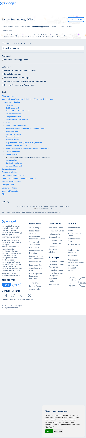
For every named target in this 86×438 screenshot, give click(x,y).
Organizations (54, 237)
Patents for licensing (12, 74)
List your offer (76, 19)
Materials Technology (12, 102)
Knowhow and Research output (16, 78)
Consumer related (9, 188)
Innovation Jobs (55, 243)
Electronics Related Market (13, 175)
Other (4, 194)
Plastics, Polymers (12, 140)
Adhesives (9, 105)
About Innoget (35, 228)
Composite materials (14, 117)
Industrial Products (10, 191)
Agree (49, 431)
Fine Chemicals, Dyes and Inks (17, 120)
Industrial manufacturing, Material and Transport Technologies (28, 99)
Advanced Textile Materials (16, 146)
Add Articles (73, 256)
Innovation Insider (36, 262)
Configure (58, 431)
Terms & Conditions (62, 206)
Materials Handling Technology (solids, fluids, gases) (25, 128)
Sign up (6, 285)
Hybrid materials (12, 154)
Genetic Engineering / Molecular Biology (19, 178)
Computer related (9, 172)
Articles (70, 26)
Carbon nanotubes (13, 151)
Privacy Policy (49, 206)
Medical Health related (11, 182)
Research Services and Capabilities (18, 85)
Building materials (13, 108)
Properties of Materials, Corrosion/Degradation (24, 143)
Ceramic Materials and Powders (18, 111)
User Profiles (53, 284)
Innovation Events (55, 240)
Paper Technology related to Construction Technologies (27, 148)
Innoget (29, 297)
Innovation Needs (22, 26)
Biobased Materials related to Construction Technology (29, 157)
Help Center (26, 206)
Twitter (13, 297)
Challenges (8, 26)
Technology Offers (41, 26)
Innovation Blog (37, 206)
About (19, 206)
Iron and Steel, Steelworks (16, 125)
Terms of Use (34, 283)
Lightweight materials (14, 166)
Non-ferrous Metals (13, 134)
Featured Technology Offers (15, 60)
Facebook (21, 297)
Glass (8, 122)
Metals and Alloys (12, 131)
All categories (7, 96)
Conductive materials (14, 163)
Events (55, 26)
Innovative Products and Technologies (19, 70)
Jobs (62, 26)
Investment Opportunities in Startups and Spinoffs (24, 81)
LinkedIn (5, 297)
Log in (16, 285)
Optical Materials (12, 137)
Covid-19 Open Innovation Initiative (35, 276)
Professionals (54, 234)
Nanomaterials (11, 160)
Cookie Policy (35, 289)
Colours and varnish (13, 114)
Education (7, 30)
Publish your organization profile (73, 267)
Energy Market (8, 185)
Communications (9, 169)
